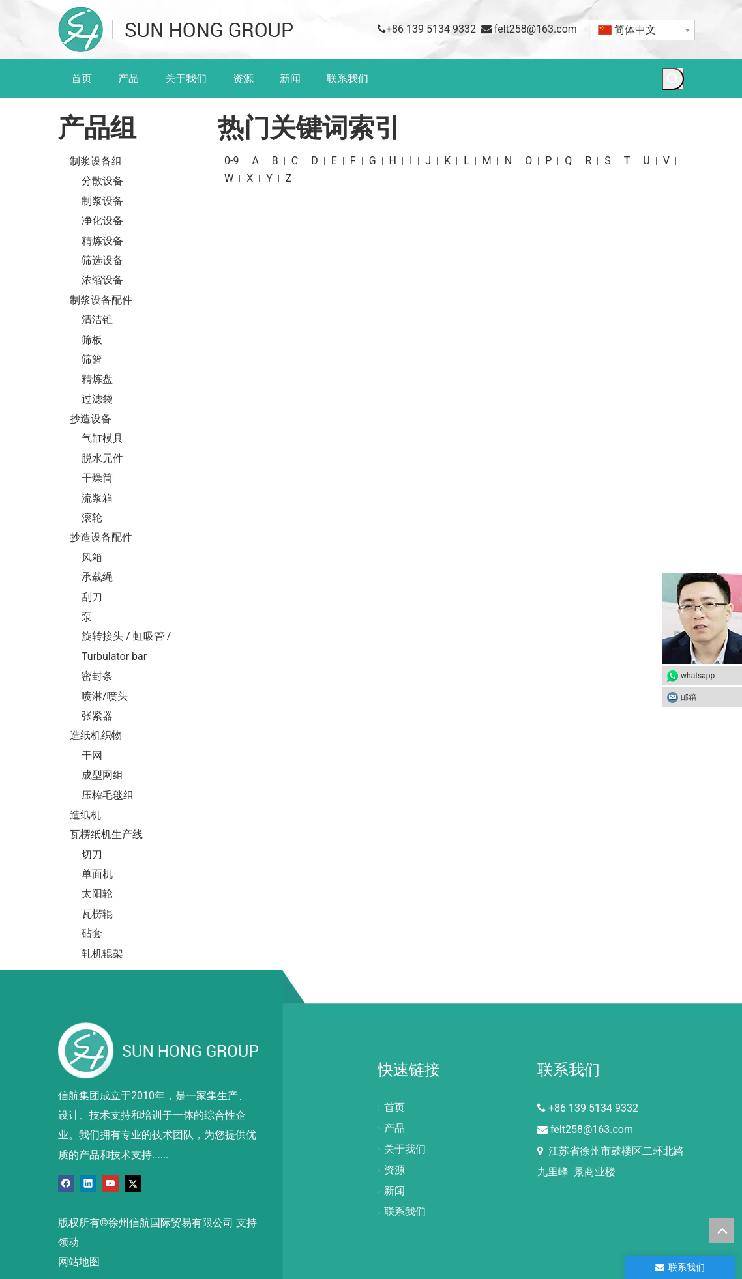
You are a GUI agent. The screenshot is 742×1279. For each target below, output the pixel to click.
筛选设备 (102, 260)
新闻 (394, 1191)
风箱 (92, 557)
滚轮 (92, 517)
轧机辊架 (102, 953)
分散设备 (102, 181)
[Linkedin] (88, 1183)
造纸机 (85, 815)
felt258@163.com (535, 29)
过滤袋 (97, 399)
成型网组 (102, 775)
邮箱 (708, 697)
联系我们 (405, 1211)
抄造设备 (90, 418)
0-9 (231, 160)
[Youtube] (110, 1183)
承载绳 (97, 577)
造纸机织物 (96, 735)
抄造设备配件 (101, 537)
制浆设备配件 (101, 300)
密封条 (97, 676)
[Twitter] (133, 1183)
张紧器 (97, 716)
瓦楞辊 (97, 914)
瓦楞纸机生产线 (106, 834)
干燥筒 (97, 478)
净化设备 (102, 220)
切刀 (92, 854)
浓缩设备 (102, 280)
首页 (394, 1107)
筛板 (92, 340)
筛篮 (92, 359)
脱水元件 (102, 458)
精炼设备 (102, 241)
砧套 (92, 933)
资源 (394, 1170)
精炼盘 (97, 379)
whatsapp (698, 675)
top (721, 1230)
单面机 (97, 874)
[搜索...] (684, 78)
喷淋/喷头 (105, 696)
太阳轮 (97, 893)
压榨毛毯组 (108, 795)
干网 (92, 755)
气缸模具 (102, 438)
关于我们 (405, 1149)
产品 (394, 1128)
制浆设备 (102, 201)
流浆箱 (97, 498)
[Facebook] (66, 1183)
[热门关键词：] (673, 79)
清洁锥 (97, 319)
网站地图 (79, 1262)
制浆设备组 (96, 161)
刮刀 (92, 597)
